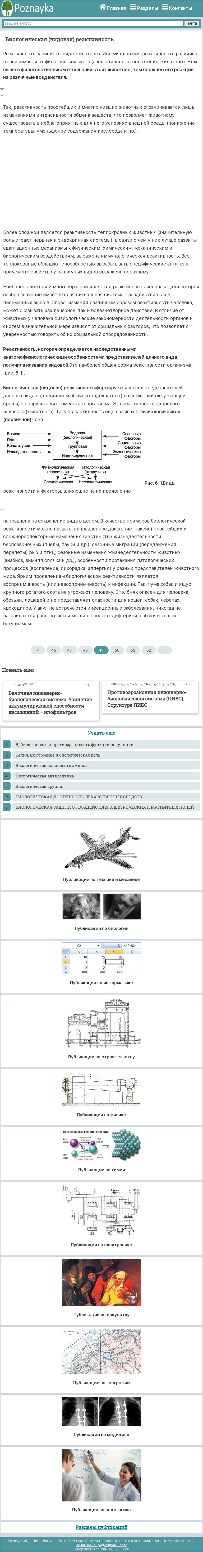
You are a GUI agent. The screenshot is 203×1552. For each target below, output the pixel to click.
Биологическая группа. (39, 786)
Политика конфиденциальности (101, 1545)
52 (148, 650)
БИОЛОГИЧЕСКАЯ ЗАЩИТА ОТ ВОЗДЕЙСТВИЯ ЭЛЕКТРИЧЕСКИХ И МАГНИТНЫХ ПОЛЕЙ (105, 807)
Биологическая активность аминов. (52, 765)
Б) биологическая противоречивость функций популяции (74, 744)
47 (69, 650)
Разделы (147, 8)
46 (53, 650)
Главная (116, 8)
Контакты (180, 8)
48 (85, 650)
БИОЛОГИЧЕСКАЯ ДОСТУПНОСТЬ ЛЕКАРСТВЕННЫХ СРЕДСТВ (79, 796)
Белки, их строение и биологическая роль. (59, 755)
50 (117, 650)
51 (133, 650)
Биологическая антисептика (45, 776)
